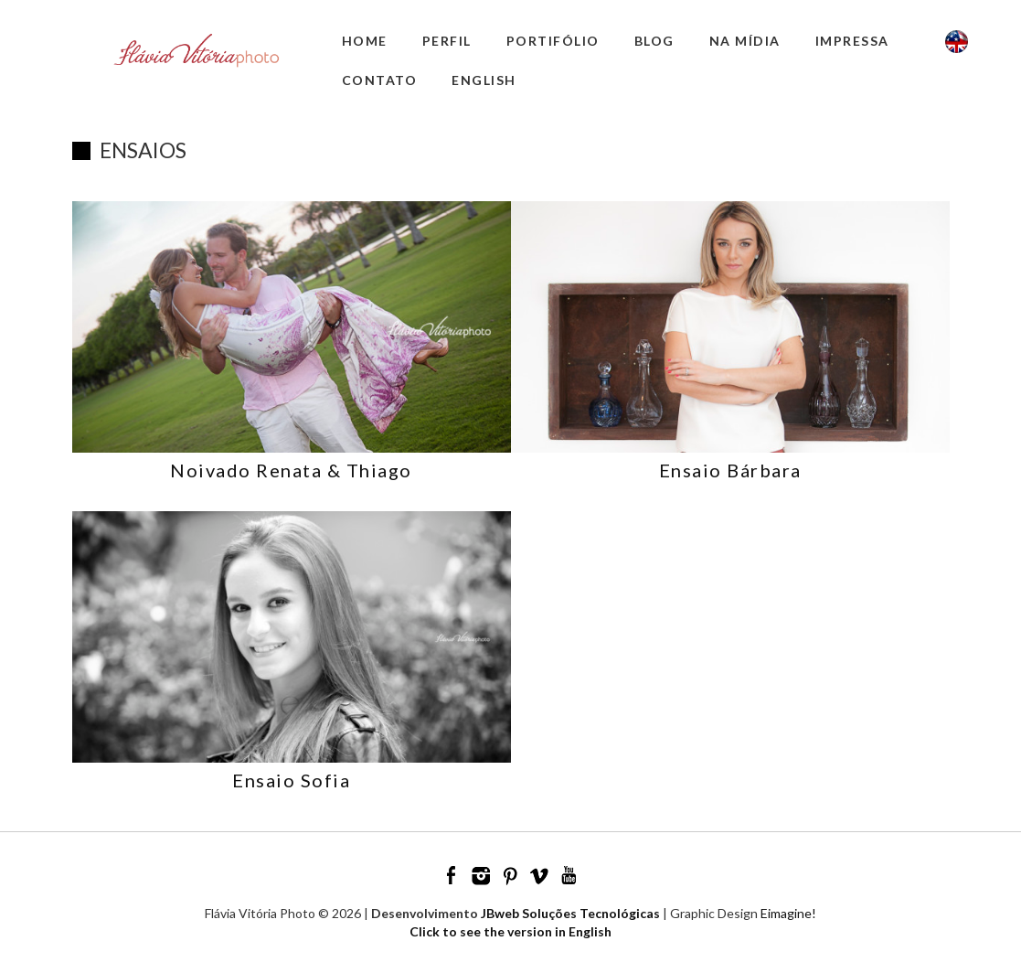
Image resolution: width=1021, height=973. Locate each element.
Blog (654, 40)
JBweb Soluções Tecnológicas (570, 913)
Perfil (447, 40)
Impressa (852, 40)
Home (365, 40)
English (484, 80)
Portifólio (553, 40)
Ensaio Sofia (291, 780)
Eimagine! (788, 913)
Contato (380, 80)
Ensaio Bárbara (730, 470)
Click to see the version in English (510, 931)
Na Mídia (745, 40)
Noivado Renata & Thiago (291, 470)
